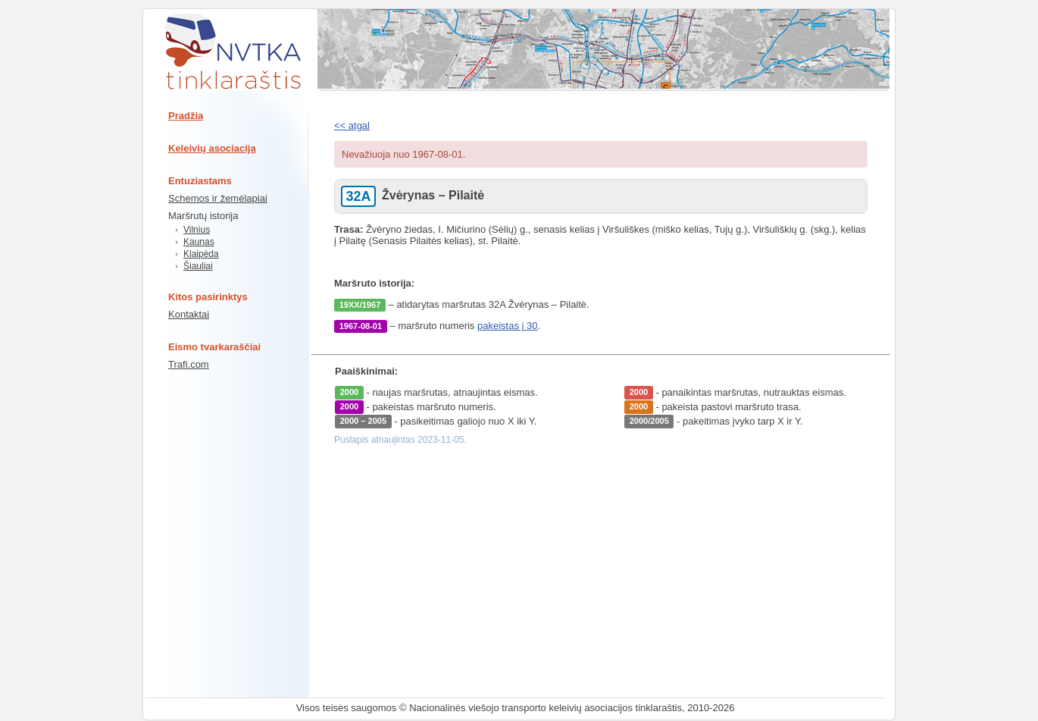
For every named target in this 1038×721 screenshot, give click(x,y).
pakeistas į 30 (507, 325)
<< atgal (352, 125)
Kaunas (198, 242)
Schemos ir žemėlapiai (217, 198)
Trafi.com (188, 364)
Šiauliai (198, 266)
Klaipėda (201, 254)
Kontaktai (188, 314)
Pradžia (185, 115)
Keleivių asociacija (212, 148)
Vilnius (196, 229)
